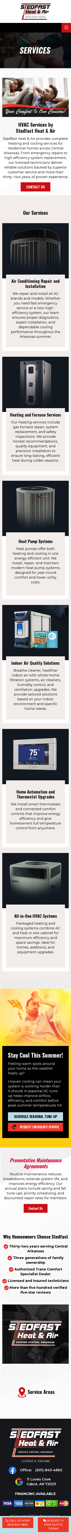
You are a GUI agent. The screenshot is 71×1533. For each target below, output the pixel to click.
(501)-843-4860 (48, 1470)
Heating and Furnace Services (35, 415)
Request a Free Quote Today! (53, 1524)
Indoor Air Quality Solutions (35, 663)
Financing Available (35, 1499)
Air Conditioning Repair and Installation (35, 283)
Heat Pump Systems (36, 541)
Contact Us (35, 186)
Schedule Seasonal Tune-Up (35, 1116)
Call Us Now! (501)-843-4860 (18, 1522)
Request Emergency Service (35, 1127)
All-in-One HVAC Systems (35, 916)
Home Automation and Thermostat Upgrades (35, 794)
